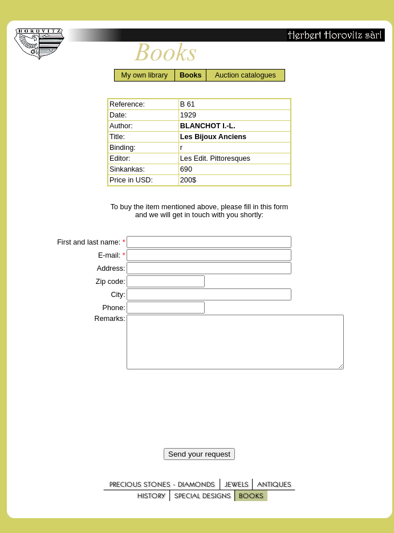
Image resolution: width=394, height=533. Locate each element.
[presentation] (199, 419)
